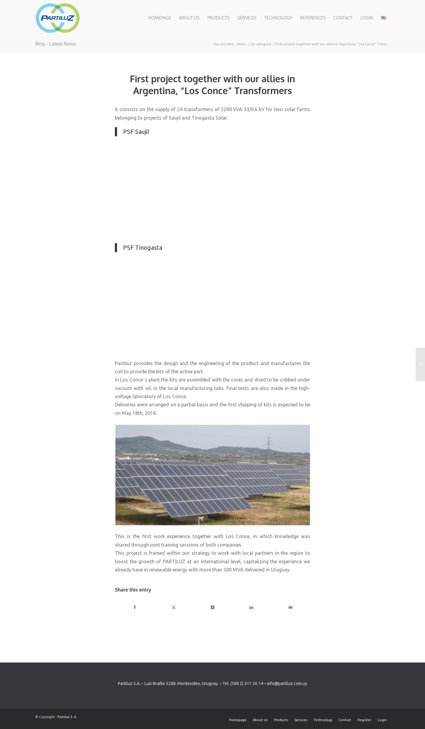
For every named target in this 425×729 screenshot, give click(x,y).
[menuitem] (159, 18)
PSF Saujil (136, 131)
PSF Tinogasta (142, 247)
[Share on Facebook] (134, 607)
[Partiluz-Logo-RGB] (57, 18)
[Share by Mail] (290, 607)
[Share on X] (173, 607)
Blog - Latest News (55, 43)
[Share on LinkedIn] (251, 607)
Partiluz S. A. (67, 717)
